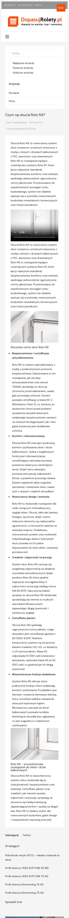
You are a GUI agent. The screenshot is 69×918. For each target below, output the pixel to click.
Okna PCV (38, 122)
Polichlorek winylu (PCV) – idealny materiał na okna (32, 857)
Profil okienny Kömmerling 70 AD (24, 892)
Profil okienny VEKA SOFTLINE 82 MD (27, 868)
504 (61, 8)
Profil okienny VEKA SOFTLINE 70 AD (26, 876)
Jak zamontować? (25, 5)
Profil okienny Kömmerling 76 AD (24, 884)
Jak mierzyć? (9, 5)
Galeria (38, 5)
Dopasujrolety (20, 122)
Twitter (27, 835)
